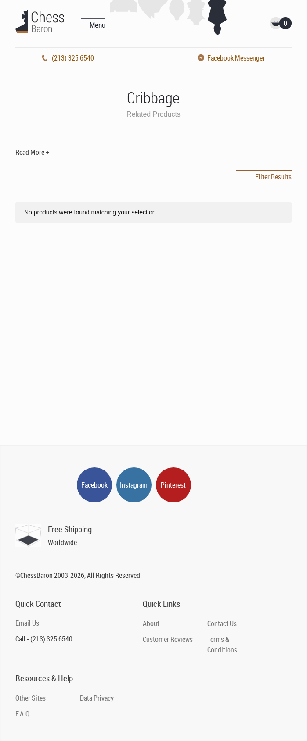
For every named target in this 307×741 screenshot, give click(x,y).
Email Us (27, 623)
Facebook (94, 485)
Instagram (134, 485)
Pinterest (173, 485)
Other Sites (30, 698)
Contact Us (222, 623)
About (151, 623)
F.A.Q (22, 714)
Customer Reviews (168, 639)
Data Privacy (97, 698)
